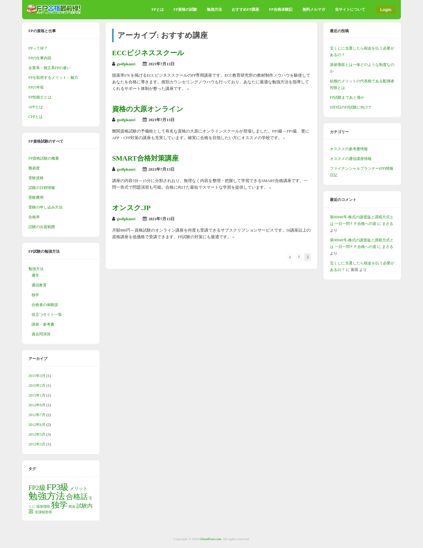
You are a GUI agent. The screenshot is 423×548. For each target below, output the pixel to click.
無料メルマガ (313, 9)
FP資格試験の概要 (43, 158)
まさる (387, 223)
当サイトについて (350, 9)
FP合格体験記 (281, 9)
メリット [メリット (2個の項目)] (78, 488)
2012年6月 (36, 424)
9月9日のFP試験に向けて (351, 107)
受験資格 (36, 178)
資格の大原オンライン (147, 109)
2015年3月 (36, 376)
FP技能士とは (39, 97)
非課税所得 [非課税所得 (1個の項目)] (43, 512)
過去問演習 (41, 334)
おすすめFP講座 (245, 9)
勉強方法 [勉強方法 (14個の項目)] (46, 496)
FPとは (158, 9)
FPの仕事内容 (39, 58)
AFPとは (35, 107)
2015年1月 (36, 395)
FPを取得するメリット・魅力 (53, 77)
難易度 (34, 168)
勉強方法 (214, 9)
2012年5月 (36, 434)
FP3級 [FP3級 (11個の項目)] (58, 487)
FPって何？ (38, 48)
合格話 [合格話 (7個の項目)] (77, 496)
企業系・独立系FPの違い (49, 68)
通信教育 (39, 285)
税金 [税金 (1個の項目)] (72, 506)
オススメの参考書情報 (349, 149)
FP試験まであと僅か (347, 97)
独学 (35, 295)
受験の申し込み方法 (45, 207)
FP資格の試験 (185, 9)
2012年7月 (36, 415)
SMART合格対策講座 (145, 158)
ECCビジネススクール (148, 53)
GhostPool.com (210, 539)
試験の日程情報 (41, 188)
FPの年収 (36, 87)
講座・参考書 (43, 324)
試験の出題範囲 (41, 227)
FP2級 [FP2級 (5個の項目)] (37, 488)
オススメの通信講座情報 (351, 158)
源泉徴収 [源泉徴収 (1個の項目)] (43, 506)
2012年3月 (36, 444)
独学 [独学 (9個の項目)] (59, 505)
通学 (35, 275)
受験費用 (36, 197)
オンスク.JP (131, 208)
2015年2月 (36, 385)
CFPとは (35, 117)
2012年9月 (36, 405)
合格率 (34, 217)
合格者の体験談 (45, 305)
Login (385, 9)
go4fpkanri (126, 64)
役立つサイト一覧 (47, 314)
